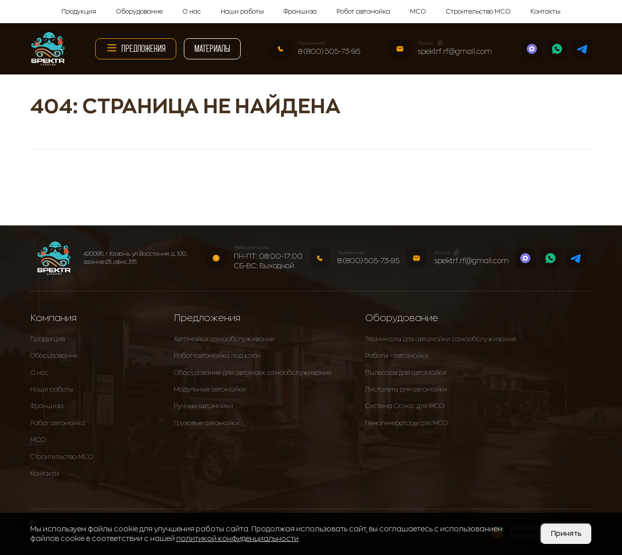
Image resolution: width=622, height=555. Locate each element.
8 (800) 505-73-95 (329, 51)
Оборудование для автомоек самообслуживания (252, 373)
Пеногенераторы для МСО (406, 423)
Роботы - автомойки (397, 356)
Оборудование (139, 12)
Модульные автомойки (210, 389)
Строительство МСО (478, 12)
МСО (418, 12)
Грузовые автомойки (206, 423)
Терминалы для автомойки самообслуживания (440, 339)
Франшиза (300, 12)
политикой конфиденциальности (237, 538)
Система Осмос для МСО (404, 406)
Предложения (136, 48)
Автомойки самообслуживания (224, 339)
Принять (566, 533)
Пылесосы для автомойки (405, 373)
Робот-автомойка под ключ (217, 356)
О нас (191, 12)
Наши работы (242, 12)
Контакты (545, 12)
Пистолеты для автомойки (406, 389)
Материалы (212, 48)
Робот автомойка (363, 12)
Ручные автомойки (203, 406)
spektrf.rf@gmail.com (455, 51)
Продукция (78, 12)
